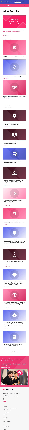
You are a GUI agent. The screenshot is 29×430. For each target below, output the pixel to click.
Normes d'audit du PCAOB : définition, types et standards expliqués (13, 123)
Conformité (5, 418)
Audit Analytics (5, 417)
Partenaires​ (5, 427)
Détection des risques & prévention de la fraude (11, 415)
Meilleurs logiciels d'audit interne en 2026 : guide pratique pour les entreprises (13, 202)
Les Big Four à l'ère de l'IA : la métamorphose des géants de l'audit (13, 77)
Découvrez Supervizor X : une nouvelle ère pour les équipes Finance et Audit (13, 30)
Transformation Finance (7, 420)
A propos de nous (6, 426)
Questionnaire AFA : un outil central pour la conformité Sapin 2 (13, 345)
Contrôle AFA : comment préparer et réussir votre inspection (13, 56)
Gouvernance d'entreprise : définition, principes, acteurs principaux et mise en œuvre (14, 263)
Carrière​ (4, 429)
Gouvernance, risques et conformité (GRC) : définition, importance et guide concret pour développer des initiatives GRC (14, 324)
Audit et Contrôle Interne (7, 421)
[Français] (4, 401)
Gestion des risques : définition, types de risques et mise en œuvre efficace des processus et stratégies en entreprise (14, 303)
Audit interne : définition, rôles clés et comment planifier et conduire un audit (14, 221)
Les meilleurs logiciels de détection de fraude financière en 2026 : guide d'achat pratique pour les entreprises (13, 181)
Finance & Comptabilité (7, 422)
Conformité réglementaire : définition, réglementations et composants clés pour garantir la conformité (13, 283)
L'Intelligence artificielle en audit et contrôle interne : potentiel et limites (14, 97)
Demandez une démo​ (5, 367)
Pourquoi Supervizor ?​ (6, 412)
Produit (4, 404)
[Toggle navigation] (24, 5)
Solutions (5, 414)
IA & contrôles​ (5, 409)
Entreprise (5, 424)
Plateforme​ (5, 406)
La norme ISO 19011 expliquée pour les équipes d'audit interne (13, 161)
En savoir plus (17, 2)
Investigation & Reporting (7, 410)
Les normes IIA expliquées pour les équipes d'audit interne (13, 142)
